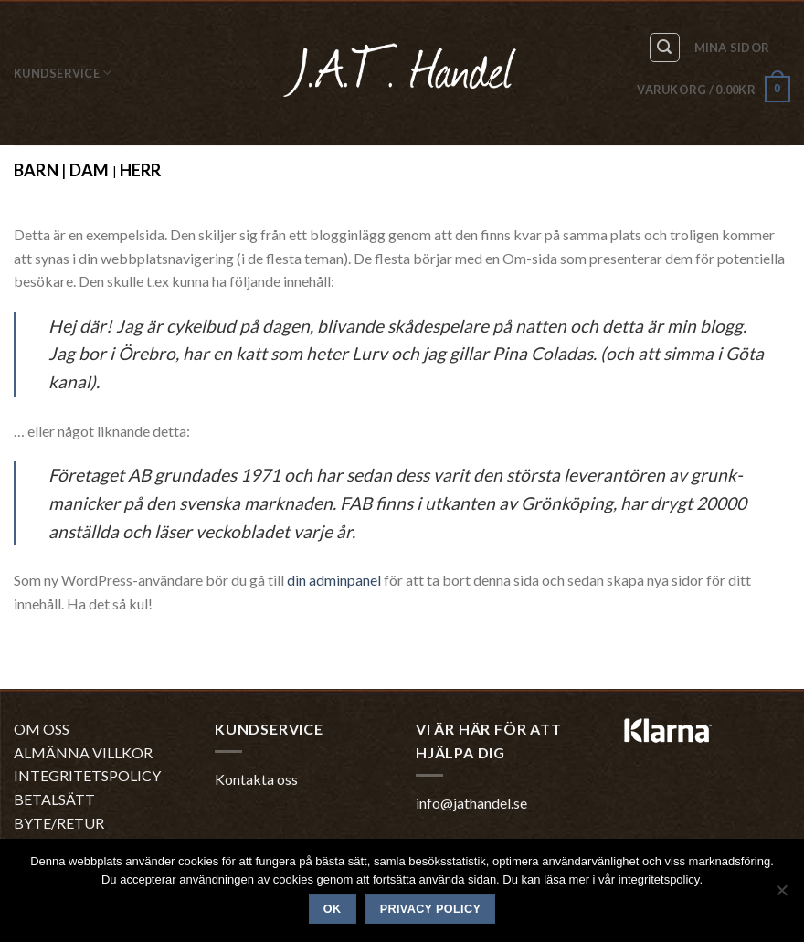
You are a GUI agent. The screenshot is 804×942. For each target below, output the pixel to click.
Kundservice (62, 72)
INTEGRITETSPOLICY (87, 775)
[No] (781, 895)
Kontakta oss (256, 779)
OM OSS (41, 728)
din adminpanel (334, 579)
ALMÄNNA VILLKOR (83, 752)
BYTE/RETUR (59, 822)
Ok (332, 909)
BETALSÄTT (54, 799)
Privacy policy (430, 909)
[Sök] (665, 47)
